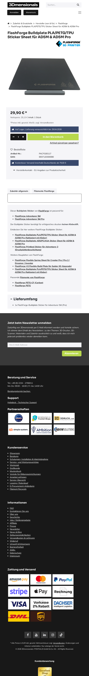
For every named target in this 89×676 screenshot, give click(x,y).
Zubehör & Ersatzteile (22, 23)
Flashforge (63, 23)
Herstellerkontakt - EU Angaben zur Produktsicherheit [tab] (41, 170)
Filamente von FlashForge (32, 277)
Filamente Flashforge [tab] (44, 191)
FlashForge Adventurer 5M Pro (29, 219)
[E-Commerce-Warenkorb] (30, 12)
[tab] (44, 299)
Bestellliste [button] (17, 149)
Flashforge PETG (23, 285)
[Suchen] (78, 5)
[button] (53, 137)
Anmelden (14, 12)
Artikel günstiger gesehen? (64, 143)
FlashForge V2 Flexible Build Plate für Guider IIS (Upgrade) (43, 266)
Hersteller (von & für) (45, 23)
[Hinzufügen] (23, 137)
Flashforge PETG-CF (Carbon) (29, 282)
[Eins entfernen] (13, 137)
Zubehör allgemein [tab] (19, 191)
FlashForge (43, 211)
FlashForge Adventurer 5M (28, 216)
